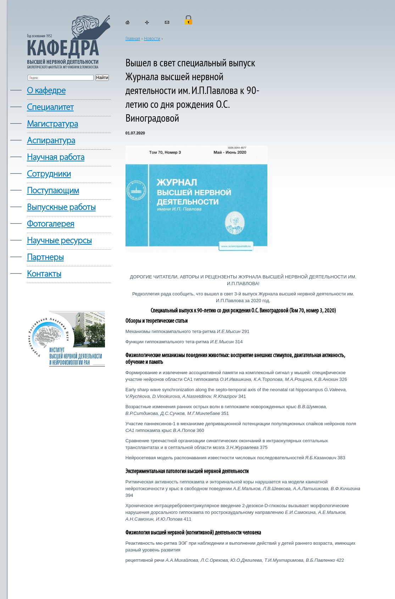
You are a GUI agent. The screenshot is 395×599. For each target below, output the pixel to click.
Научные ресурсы (59, 241)
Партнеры (45, 257)
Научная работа (55, 157)
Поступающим (53, 191)
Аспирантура (51, 141)
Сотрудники (49, 174)
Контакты (44, 274)
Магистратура (52, 124)
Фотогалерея (50, 224)
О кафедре (46, 91)
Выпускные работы (61, 207)
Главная (133, 39)
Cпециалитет (50, 107)
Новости (152, 39)
